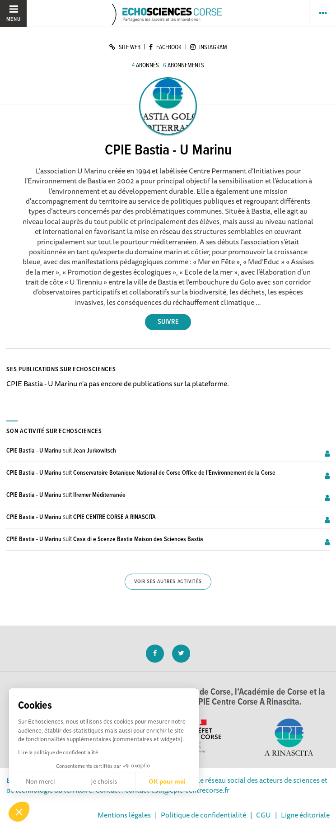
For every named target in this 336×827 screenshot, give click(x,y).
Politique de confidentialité (203, 815)
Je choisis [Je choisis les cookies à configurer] (104, 781)
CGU (263, 815)
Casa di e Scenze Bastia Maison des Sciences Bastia (138, 539)
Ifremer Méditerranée (99, 495)
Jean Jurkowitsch (94, 451)
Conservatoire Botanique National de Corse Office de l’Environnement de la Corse (174, 473)
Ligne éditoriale (305, 815)
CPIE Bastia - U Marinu (33, 451)
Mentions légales (124, 815)
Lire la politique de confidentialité (58, 752)
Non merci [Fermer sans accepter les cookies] (40, 781)
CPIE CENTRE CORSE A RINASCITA (114, 517)
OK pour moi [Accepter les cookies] (167, 781)
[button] (19, 811)
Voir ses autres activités (168, 581)
